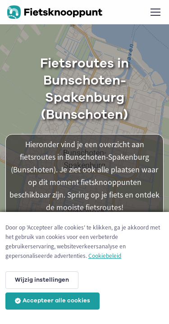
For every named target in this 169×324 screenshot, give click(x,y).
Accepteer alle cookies (52, 301)
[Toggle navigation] (155, 12)
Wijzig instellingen (42, 280)
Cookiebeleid (104, 256)
